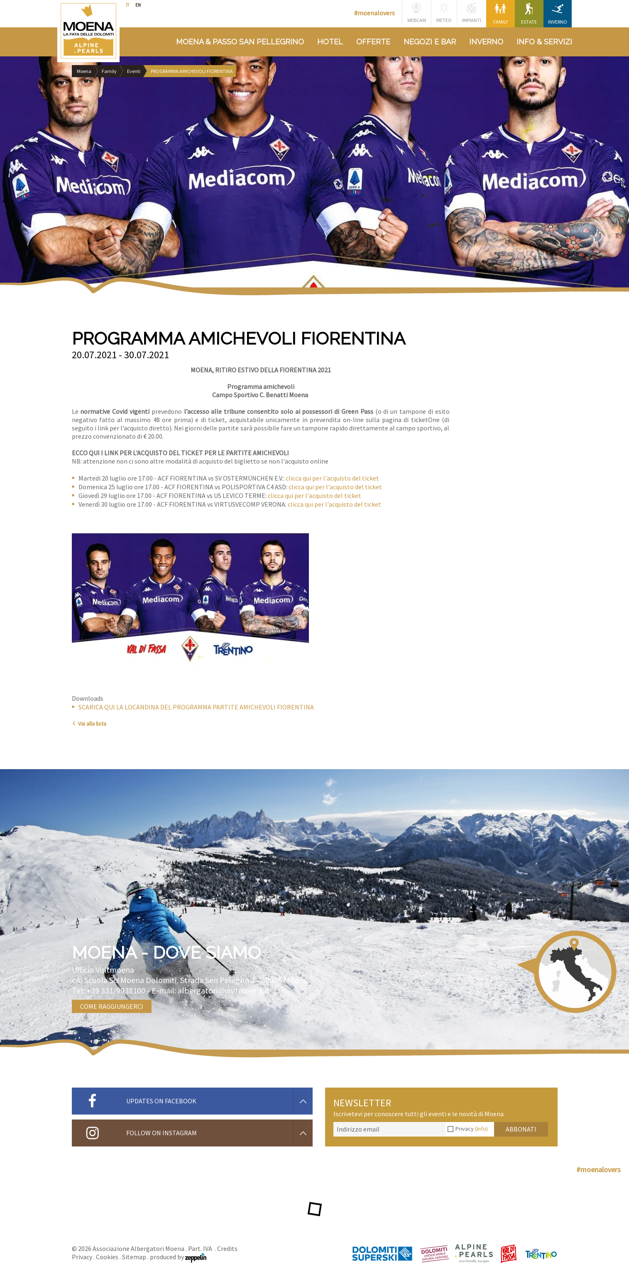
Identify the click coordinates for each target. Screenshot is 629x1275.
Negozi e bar (430, 41)
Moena (84, 71)
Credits (227, 1248)
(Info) (481, 1128)
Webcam (416, 13)
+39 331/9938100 (115, 990)
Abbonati (521, 1129)
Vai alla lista (89, 723)
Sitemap (134, 1257)
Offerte (373, 41)
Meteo (444, 13)
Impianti (471, 13)
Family (500, 14)
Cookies (107, 1257)
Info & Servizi (544, 41)
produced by (178, 1257)
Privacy (471, 1128)
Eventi (133, 71)
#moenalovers (374, 13)
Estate (529, 14)
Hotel (330, 41)
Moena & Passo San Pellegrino (240, 41)
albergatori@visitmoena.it (223, 990)
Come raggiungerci (111, 1006)
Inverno (557, 14)
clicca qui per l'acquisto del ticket (332, 478)
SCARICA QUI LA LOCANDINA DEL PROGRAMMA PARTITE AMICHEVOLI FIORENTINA (196, 707)
